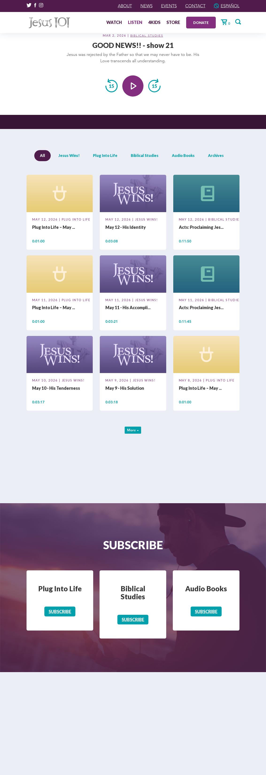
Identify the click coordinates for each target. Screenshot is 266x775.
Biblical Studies (146, 36)
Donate (201, 22)
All (42, 155)
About (125, 5)
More (133, 430)
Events (169, 5)
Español (230, 5)
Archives (216, 155)
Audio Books (183, 155)
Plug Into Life (105, 155)
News (146, 5)
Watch (114, 23)
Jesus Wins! (69, 155)
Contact (195, 5)
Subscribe (60, 611)
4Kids (154, 23)
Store (173, 23)
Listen (135, 23)
